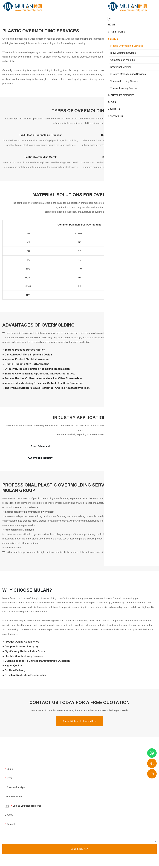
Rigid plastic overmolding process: (40, 135)
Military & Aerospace (118, 446)
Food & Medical (40, 446)
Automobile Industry (40, 457)
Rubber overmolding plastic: (118, 135)
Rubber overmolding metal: (118, 157)
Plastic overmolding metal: (40, 157)
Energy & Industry (119, 457)
